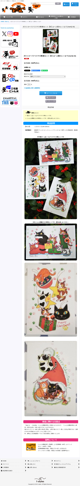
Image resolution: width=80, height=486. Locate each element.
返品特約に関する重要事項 (32, 88)
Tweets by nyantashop (7, 28)
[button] (50, 101)
